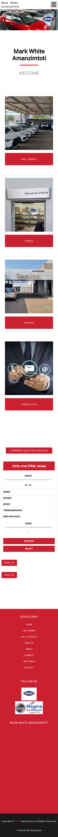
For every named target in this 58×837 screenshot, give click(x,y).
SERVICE (29, 642)
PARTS (29, 648)
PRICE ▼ (9, 562)
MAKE (6, 491)
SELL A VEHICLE (29, 636)
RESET (29, 548)
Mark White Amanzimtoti (10, 4)
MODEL (7, 498)
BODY (6, 504)
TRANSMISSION (12, 510)
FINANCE (29, 655)
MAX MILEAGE (11, 516)
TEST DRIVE (29, 661)
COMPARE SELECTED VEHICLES (29, 450)
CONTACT (29, 667)
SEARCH (29, 541)
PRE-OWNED (29, 630)
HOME (29, 624)
